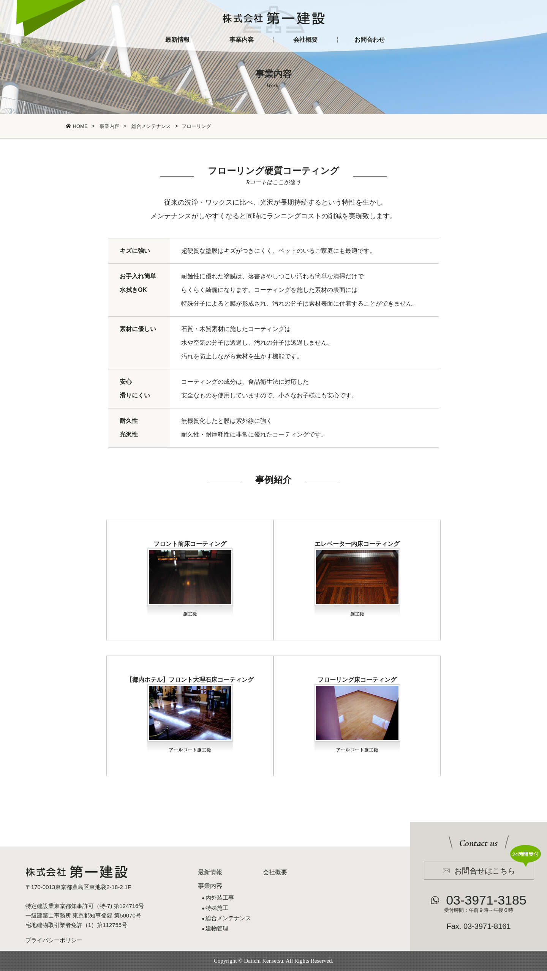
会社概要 (305, 39)
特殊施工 (217, 908)
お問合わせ (369, 39)
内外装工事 (220, 897)
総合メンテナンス (150, 126)
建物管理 (217, 928)
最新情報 (177, 39)
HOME (77, 126)
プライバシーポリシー (53, 940)
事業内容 (241, 39)
